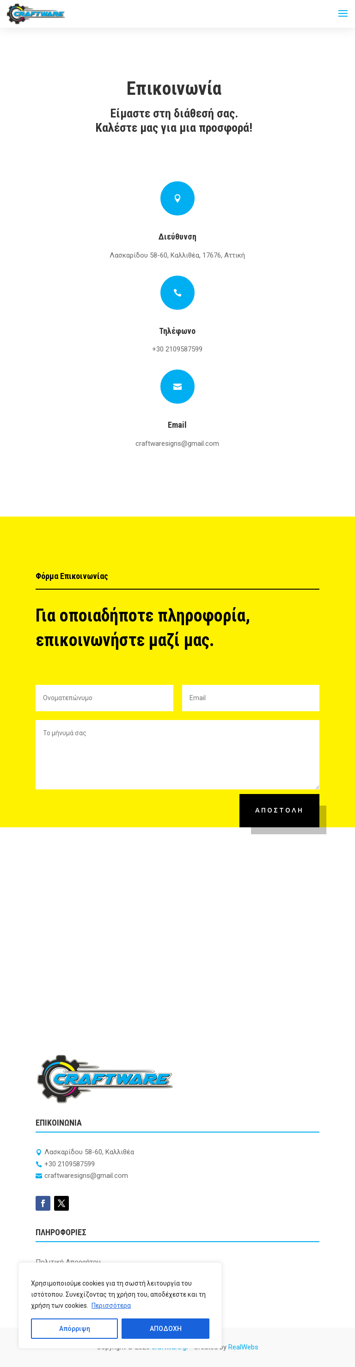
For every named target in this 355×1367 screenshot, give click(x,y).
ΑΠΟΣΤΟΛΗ (279, 810)
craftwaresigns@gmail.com (177, 443)
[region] (120, 1305)
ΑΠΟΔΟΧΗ (166, 1328)
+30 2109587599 (177, 349)
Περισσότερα (111, 1305)
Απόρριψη (74, 1328)
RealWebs (243, 1347)
